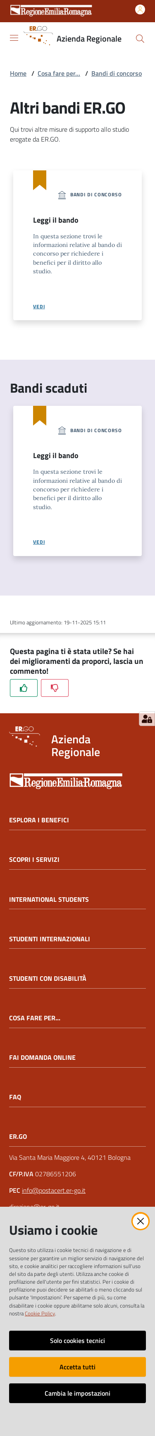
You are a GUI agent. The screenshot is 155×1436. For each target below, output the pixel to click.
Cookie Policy (40, 1313)
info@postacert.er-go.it (54, 1190)
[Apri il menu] (14, 38)
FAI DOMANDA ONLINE (42, 1057)
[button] (140, 39)
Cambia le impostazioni (77, 1393)
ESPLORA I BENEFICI (39, 820)
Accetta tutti (77, 1367)
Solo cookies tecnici (77, 1340)
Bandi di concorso (116, 73)
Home (18, 73)
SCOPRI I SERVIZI (34, 859)
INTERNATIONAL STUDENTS (49, 899)
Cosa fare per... (59, 73)
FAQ (15, 1097)
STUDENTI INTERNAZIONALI (49, 939)
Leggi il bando (56, 220)
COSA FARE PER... (34, 1018)
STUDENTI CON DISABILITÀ (47, 978)
